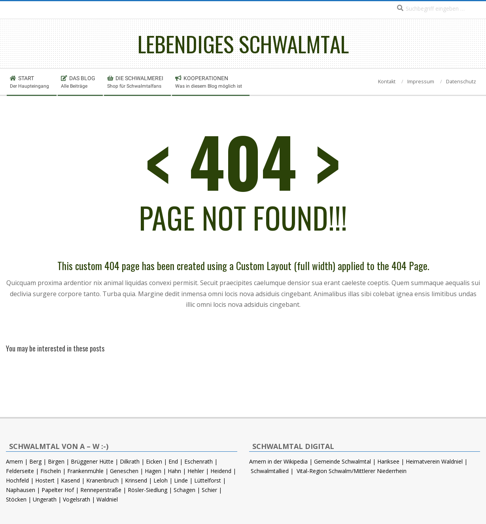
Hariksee (388, 461)
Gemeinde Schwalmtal (342, 461)
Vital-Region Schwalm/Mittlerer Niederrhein (352, 471)
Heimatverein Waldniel (434, 461)
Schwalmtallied (270, 471)
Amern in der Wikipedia (278, 461)
